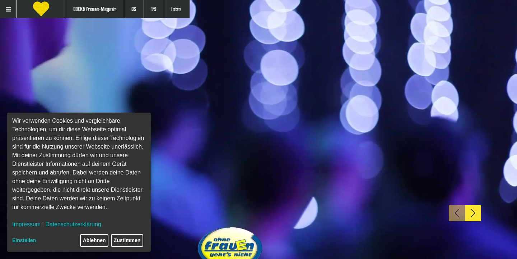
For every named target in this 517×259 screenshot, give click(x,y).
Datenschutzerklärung (73, 224)
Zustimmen (127, 240)
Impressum (26, 224)
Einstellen (24, 240)
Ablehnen (94, 240)
